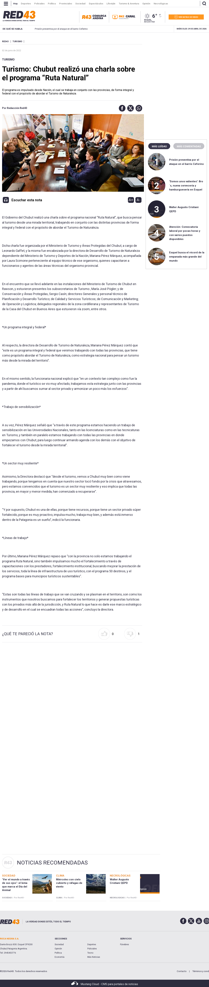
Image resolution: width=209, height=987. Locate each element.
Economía (59, 957)
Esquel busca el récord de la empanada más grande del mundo (186, 256)
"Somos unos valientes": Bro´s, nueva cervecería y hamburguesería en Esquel (186, 185)
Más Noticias (93, 957)
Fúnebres (124, 944)
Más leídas (159, 146)
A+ (131, 200)
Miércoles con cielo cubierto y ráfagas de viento (69, 883)
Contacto (182, 971)
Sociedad (59, 944)
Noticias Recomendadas (52, 862)
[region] (176, 62)
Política (58, 953)
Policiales (92, 948)
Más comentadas (189, 146)
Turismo (8, 59)
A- (138, 200)
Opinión (58, 948)
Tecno (90, 953)
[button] (121, 108)
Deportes (91, 944)
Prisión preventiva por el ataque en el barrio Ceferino (56, 29)
